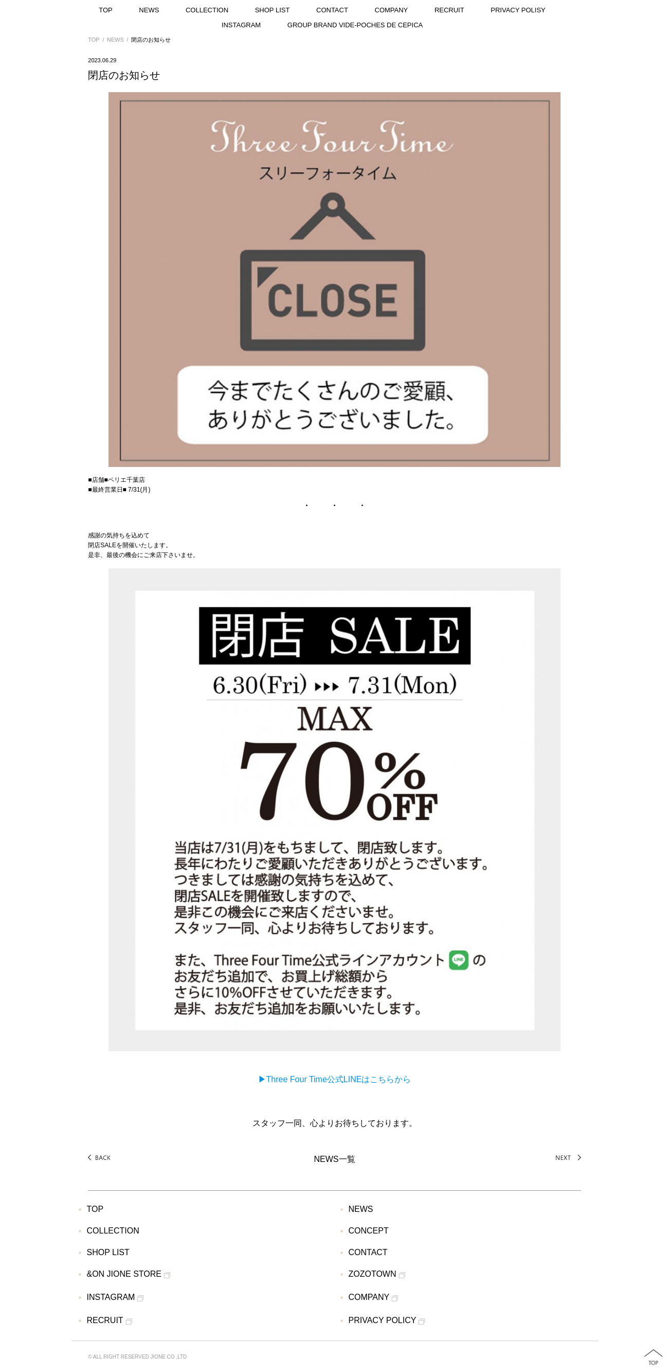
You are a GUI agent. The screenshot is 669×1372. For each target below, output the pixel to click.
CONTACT (332, 10)
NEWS (149, 10)
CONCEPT (369, 1230)
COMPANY (391, 10)
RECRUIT (449, 10)
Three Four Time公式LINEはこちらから (338, 1079)
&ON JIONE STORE (129, 1275)
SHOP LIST (272, 10)
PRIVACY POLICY (387, 1321)
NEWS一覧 (334, 1159)
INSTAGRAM (241, 25)
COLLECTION (207, 10)
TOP (106, 10)
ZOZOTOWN (377, 1275)
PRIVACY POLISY (518, 10)
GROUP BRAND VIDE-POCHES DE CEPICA (355, 25)
